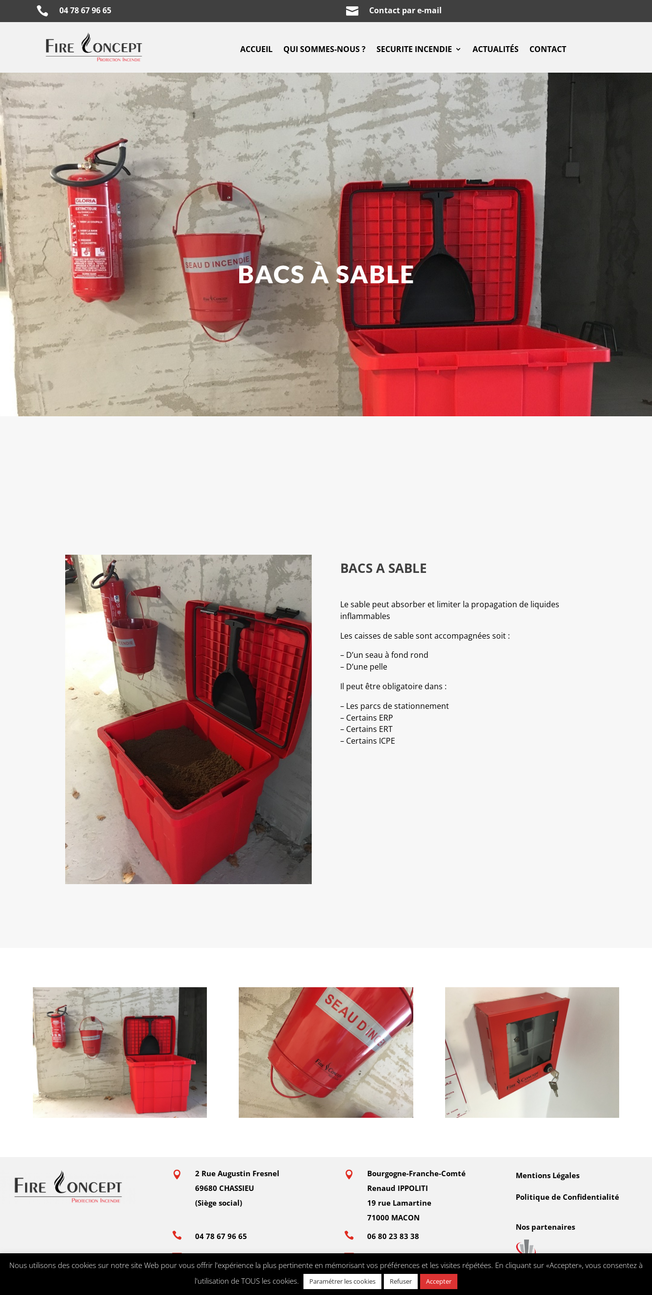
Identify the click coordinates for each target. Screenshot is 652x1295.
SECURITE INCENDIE (414, 50)
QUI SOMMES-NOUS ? (324, 50)
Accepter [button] (438, 1281)
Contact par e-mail (405, 10)
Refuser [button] (401, 1281)
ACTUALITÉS (496, 50)
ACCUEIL (256, 50)
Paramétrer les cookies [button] (342, 1281)
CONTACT (547, 50)
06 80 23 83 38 (393, 1236)
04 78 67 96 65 (87, 10)
